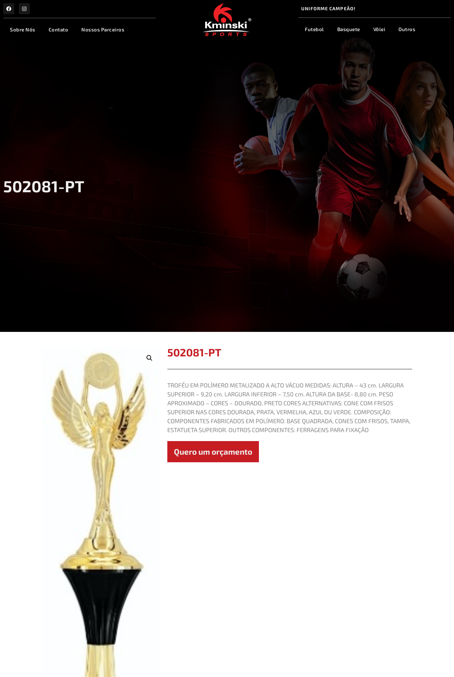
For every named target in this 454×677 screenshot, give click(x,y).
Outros (406, 29)
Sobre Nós (22, 29)
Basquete (348, 29)
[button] (149, 358)
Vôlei (379, 29)
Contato (58, 29)
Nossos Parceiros (102, 29)
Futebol (314, 29)
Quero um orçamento (213, 451)
